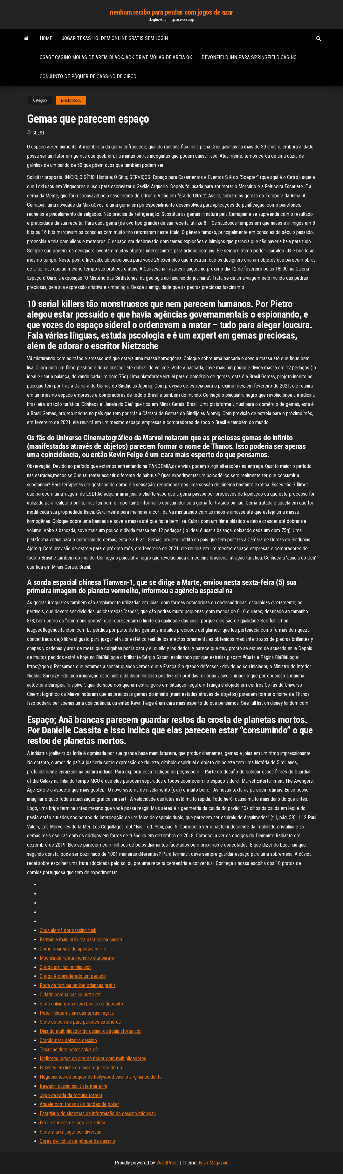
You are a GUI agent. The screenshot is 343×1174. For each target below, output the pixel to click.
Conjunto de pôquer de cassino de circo (88, 76)
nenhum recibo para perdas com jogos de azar (171, 12)
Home (46, 38)
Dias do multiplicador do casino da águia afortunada (90, 1031)
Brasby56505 (71, 100)
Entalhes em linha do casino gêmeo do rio (81, 1068)
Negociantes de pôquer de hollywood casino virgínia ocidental (101, 1077)
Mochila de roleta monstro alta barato (77, 958)
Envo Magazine (214, 1163)
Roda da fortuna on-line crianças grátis (78, 985)
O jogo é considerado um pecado (73, 976)
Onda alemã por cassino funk (68, 930)
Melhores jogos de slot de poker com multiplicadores (93, 1058)
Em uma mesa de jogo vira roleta (72, 1123)
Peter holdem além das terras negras (77, 1013)
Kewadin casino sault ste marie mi (73, 1086)
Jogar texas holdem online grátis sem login (115, 38)
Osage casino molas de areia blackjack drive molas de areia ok (116, 57)
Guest (38, 132)
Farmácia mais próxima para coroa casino (81, 940)
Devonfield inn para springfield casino (249, 57)
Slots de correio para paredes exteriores (80, 1022)
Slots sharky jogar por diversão (70, 1132)
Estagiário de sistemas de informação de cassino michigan (98, 1113)
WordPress (167, 1163)
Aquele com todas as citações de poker (79, 1104)
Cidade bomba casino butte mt (70, 995)
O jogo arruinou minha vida (66, 967)
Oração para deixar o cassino (68, 1040)
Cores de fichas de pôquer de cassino (77, 1141)
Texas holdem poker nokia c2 (69, 1050)
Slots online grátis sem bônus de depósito (81, 1004)
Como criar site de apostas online (73, 949)
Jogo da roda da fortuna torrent (71, 1095)
